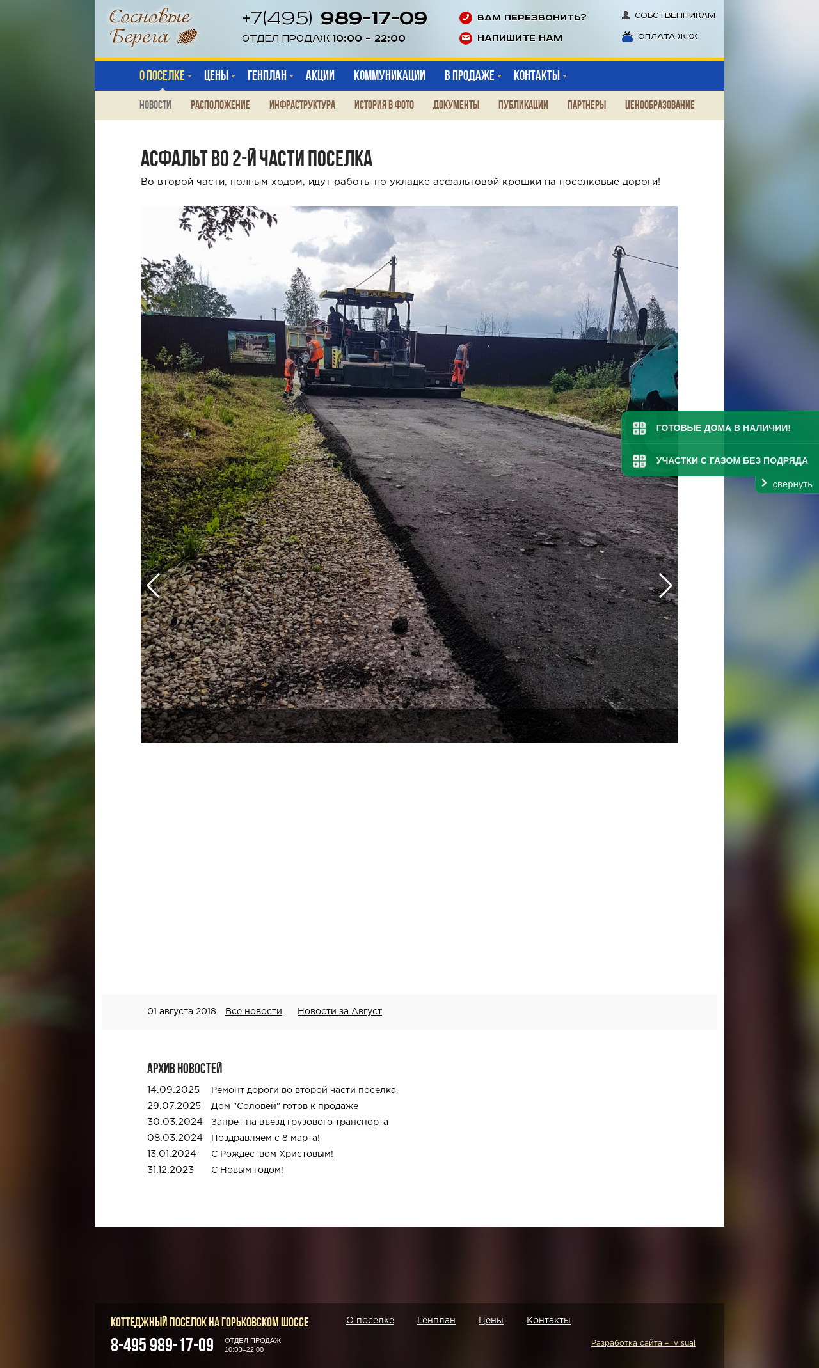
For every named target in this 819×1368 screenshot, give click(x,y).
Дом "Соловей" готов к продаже (284, 1106)
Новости (155, 105)
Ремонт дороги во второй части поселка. (304, 1090)
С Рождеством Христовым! (272, 1154)
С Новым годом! (247, 1170)
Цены (491, 1321)
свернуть (793, 483)
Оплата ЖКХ (659, 36)
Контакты (549, 1321)
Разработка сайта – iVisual (643, 1343)
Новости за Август (340, 1012)
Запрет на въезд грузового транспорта (299, 1122)
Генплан (436, 1321)
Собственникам (668, 15)
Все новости (253, 1012)
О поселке (162, 75)
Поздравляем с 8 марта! (265, 1138)
